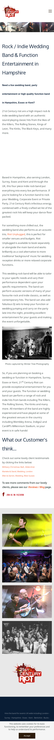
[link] (27, 623)
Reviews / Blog (36, 487)
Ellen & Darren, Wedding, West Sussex (18, 475)
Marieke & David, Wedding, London (17, 471)
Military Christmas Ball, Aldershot (18, 467)
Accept (27, 735)
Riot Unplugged (16, 234)
